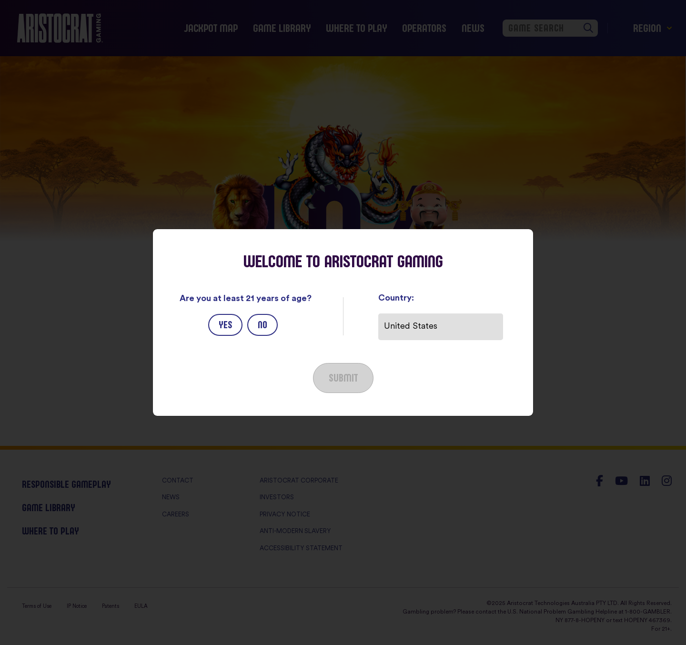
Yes (225, 325)
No (262, 325)
